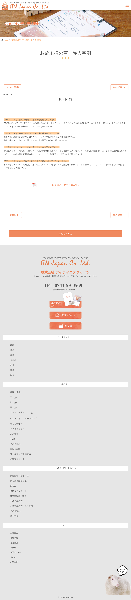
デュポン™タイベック (21, 412)
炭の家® (14, 434)
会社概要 (14, 543)
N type (13, 407)
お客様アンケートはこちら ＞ (68, 185)
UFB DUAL (16, 424)
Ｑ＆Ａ (13, 557)
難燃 (12, 370)
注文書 (65, 326)
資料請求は (65, 304)
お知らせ (14, 562)
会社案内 (14, 533)
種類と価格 (15, 392)
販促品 (13, 486)
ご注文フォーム (17, 459)
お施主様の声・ (21, 506)
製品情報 (65, 384)
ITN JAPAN (68, 597)
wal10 (12, 439)
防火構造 (18, 481)
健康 (12, 355)
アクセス (14, 548)
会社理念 (14, 538)
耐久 (12, 365)
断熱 (12, 345)
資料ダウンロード (18, 491)
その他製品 (15, 444)
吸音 (12, 375)
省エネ (13, 360)
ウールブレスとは (65, 337)
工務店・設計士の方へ (65, 468)
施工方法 (14, 516)
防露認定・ (19, 476)
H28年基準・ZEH (18, 496)
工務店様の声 (16, 501)
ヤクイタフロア (17, 429)
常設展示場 (15, 449)
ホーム (65, 525)
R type (13, 402)
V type (13, 397)
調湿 (12, 350)
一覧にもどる (65, 234)
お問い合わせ (66, 315)
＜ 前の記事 (13, 87)
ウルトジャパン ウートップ (23, 418)
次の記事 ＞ (119, 87)
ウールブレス (20, 454)
